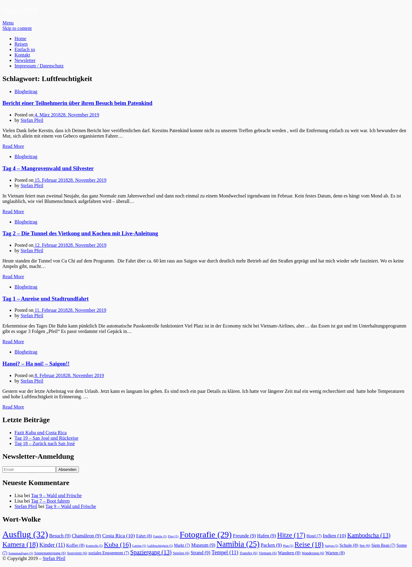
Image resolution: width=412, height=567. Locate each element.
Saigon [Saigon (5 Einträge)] (332, 545)
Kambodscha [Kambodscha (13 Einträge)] (369, 535)
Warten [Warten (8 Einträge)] (335, 552)
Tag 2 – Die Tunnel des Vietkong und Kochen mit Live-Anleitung (80, 233)
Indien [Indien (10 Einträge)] (334, 536)
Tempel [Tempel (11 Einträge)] (225, 552)
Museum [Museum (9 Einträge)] (203, 545)
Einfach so (25, 49)
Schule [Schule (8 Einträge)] (348, 545)
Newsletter (25, 60)
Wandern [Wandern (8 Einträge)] (289, 552)
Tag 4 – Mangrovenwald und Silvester (48, 168)
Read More (13, 146)
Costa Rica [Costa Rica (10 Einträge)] (118, 536)
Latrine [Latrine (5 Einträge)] (139, 545)
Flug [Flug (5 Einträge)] (173, 536)
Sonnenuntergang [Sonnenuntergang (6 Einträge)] (50, 553)
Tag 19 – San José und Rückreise (46, 438)
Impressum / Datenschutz (39, 65)
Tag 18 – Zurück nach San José (45, 443)
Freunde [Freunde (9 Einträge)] (244, 536)
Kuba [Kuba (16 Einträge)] (117, 544)
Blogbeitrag (26, 91)
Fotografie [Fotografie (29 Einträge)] (206, 534)
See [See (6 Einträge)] (364, 545)
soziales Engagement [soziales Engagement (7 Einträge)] (108, 553)
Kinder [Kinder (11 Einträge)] (52, 545)
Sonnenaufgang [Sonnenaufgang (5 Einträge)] (20, 553)
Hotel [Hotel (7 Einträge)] (314, 536)
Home (20, 38)
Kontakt (22, 54)
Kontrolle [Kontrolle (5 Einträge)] (94, 545)
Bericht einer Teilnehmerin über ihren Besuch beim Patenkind (77, 103)
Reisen (21, 44)
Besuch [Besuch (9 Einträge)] (60, 536)
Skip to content (17, 28)
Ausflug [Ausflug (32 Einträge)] (25, 534)
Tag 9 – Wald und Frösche (56, 495)
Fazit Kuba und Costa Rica (41, 432)
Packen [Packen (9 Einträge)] (271, 545)
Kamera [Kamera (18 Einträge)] (20, 544)
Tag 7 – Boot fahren (50, 500)
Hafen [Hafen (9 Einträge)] (266, 536)
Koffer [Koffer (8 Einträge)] (75, 545)
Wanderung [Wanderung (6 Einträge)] (313, 553)
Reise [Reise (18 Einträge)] (308, 544)
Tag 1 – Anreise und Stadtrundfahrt (45, 298)
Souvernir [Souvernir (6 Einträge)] (77, 553)
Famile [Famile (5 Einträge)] (160, 536)
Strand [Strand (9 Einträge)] (200, 553)
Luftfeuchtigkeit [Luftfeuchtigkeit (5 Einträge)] (160, 545)
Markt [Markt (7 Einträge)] (182, 545)
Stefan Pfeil (20, 10)
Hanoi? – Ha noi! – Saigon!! (36, 363)
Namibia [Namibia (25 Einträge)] (237, 544)
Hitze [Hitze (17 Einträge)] (291, 535)
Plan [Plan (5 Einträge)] (288, 545)
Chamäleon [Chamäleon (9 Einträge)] (86, 536)
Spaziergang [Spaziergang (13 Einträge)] (151, 552)
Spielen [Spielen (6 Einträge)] (181, 553)
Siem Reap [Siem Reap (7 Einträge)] (383, 545)
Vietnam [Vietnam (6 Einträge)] (268, 553)
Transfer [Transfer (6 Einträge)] (248, 553)
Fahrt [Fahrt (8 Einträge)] (144, 535)
